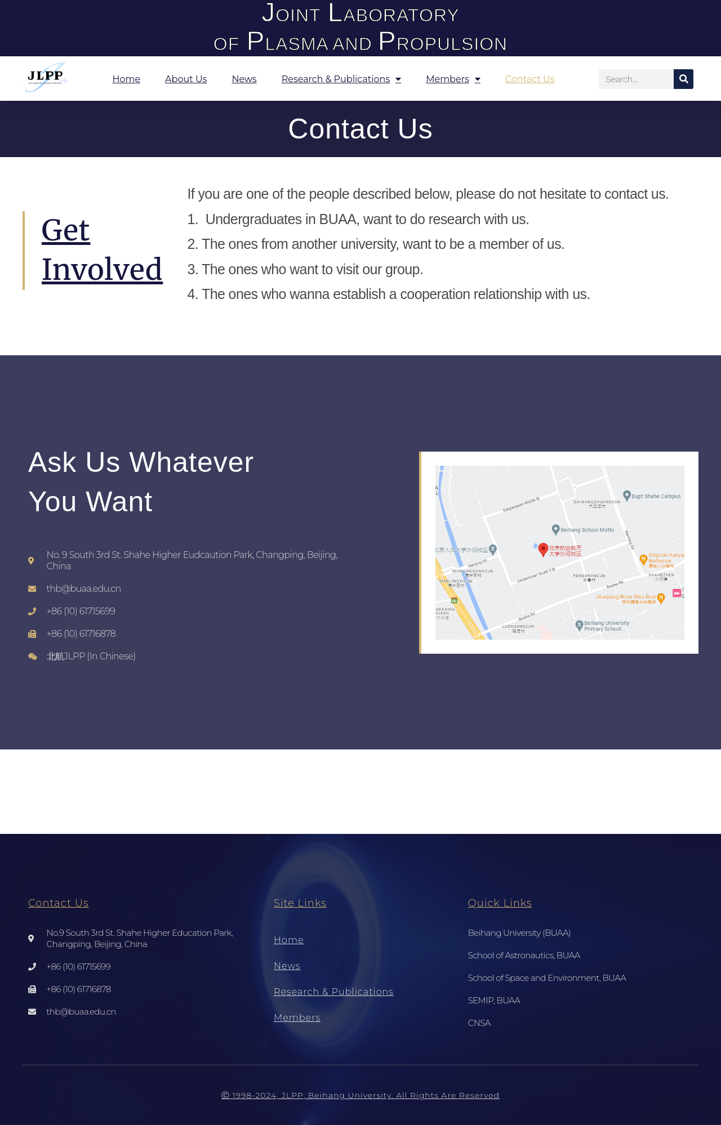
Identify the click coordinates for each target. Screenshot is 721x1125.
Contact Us (530, 79)
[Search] (683, 79)
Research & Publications (342, 79)
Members (453, 79)
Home (126, 79)
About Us (186, 79)
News (244, 79)
